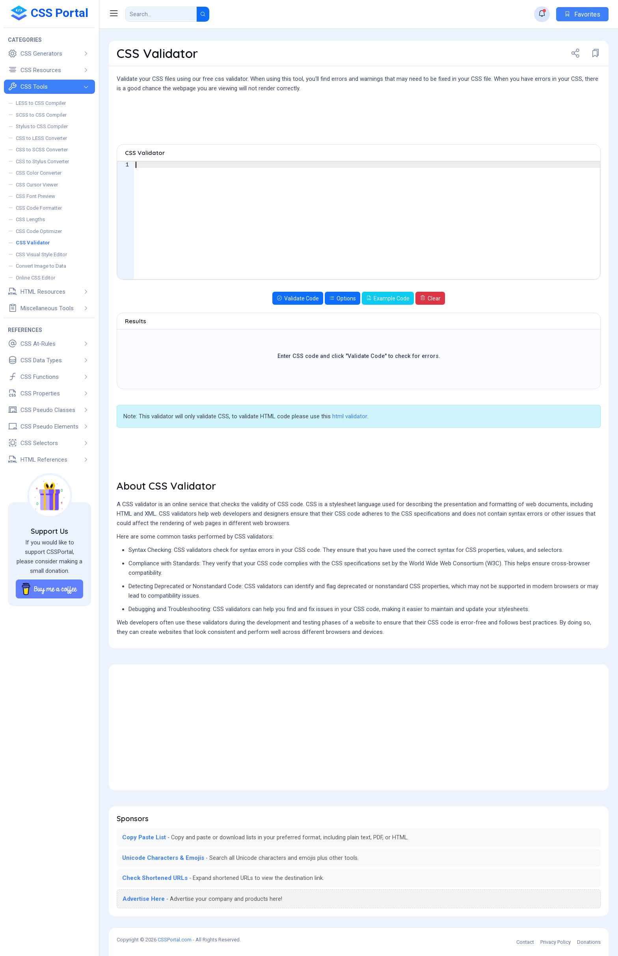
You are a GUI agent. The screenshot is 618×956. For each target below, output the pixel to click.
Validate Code (298, 298)
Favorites (582, 14)
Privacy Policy (555, 942)
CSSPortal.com (175, 940)
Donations (589, 942)
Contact (525, 942)
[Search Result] (161, 14)
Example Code (388, 298)
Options (342, 298)
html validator (349, 416)
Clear (430, 298)
